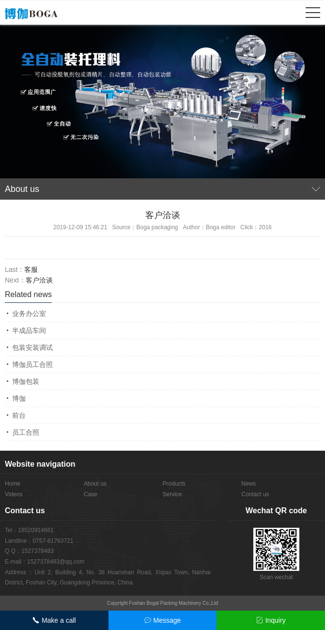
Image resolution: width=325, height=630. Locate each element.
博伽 (19, 398)
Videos (13, 494)
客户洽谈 (39, 280)
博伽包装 (25, 381)
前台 (19, 415)
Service (172, 494)
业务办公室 (29, 313)
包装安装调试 (32, 347)
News (248, 483)
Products (174, 483)
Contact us (255, 494)
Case (90, 494)
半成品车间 (29, 330)
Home (12, 483)
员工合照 (25, 432)
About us (95, 483)
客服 (31, 269)
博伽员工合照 (32, 364)
